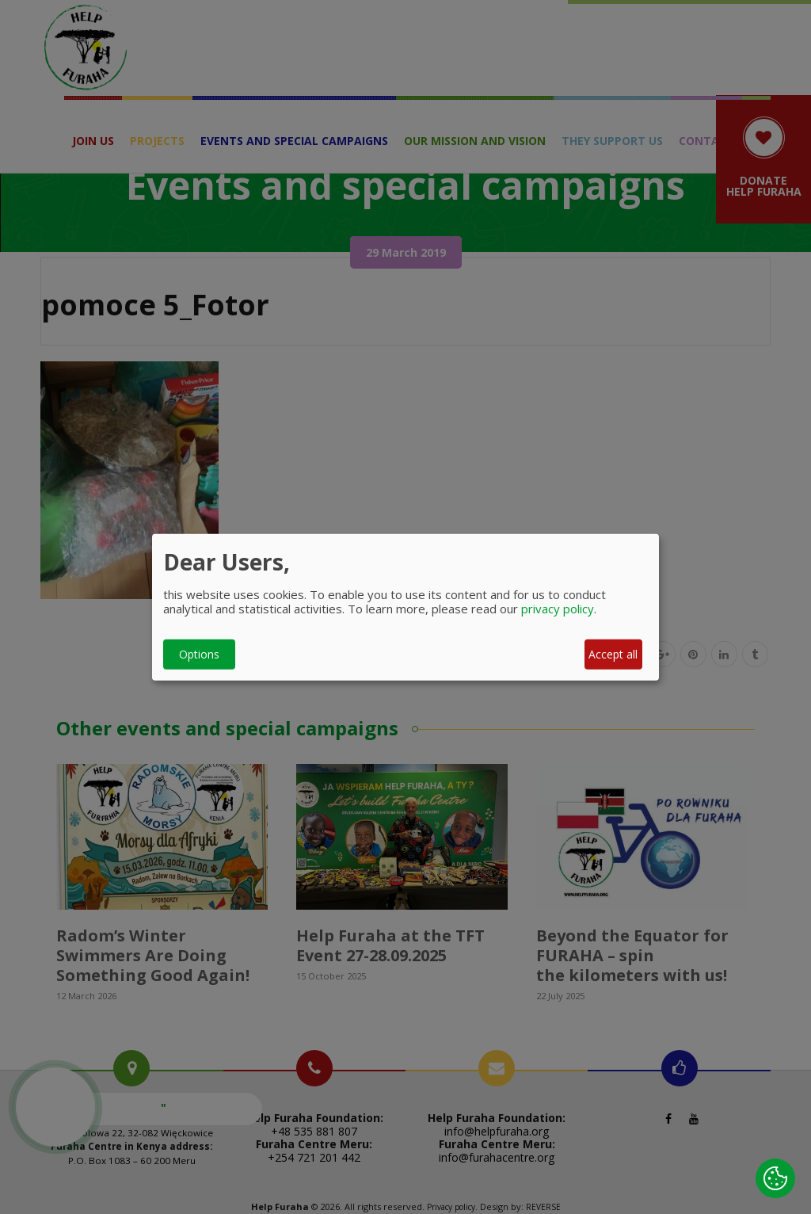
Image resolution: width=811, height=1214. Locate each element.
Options (199, 654)
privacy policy (557, 608)
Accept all (613, 654)
